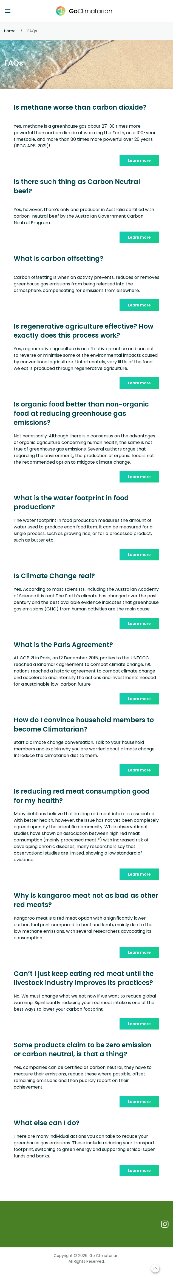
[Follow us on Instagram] (165, 1224)
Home (10, 31)
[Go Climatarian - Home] (86, 11)
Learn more (139, 160)
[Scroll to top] (155, 1268)
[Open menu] (7, 11)
